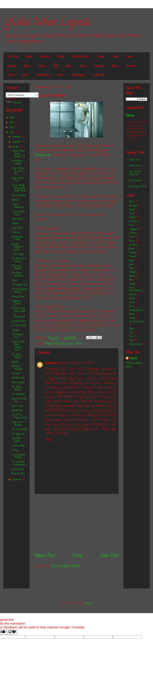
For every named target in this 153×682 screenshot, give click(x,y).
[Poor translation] (12, 632)
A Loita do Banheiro (17, 267)
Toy (130, 332)
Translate (13, 103)
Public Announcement (135, 289)
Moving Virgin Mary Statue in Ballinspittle (19, 312)
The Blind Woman (16, 388)
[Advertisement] (76, 523)
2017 (11, 122)
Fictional (133, 233)
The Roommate (18, 394)
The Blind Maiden (16, 356)
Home (77, 556)
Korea (83, 66)
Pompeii (15, 223)
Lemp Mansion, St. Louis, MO (19, 171)
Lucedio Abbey (18, 446)
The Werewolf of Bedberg (19, 291)
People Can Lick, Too (19, 400)
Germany (11, 66)
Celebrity (133, 221)
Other (60, 75)
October (15, 147)
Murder (59, 343)
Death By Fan (18, 219)
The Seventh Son (19, 285)
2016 (11, 127)
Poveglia (15, 330)
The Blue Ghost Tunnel (19, 260)
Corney (15, 450)
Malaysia (98, 66)
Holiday (132, 252)
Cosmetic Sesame (19, 325)
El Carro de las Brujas (18, 213)
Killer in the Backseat (17, 424)
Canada (100, 57)
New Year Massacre (17, 368)
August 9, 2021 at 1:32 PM (75, 363)
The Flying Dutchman (17, 274)
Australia (44, 57)
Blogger (88, 603)
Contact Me (98, 75)
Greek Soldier (18, 469)
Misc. (131, 280)
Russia (10, 75)
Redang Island (18, 296)
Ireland (41, 66)
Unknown (51, 363)
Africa (29, 57)
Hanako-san (43, 155)
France (129, 57)
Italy (55, 66)
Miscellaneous (78, 75)
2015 (11, 132)
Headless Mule (18, 378)
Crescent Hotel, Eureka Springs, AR (18, 153)
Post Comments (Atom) (65, 566)
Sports (132, 314)
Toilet (78, 343)
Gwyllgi (15, 362)
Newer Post (45, 556)
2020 (12, 118)
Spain (25, 75)
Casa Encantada (19, 195)
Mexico (114, 66)
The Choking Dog (17, 336)
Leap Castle (17, 228)
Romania (130, 66)
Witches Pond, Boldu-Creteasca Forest (18, 346)
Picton (14, 280)
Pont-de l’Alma (18, 473)
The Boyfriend (18, 434)
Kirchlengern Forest (17, 238)
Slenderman (17, 410)
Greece (27, 66)
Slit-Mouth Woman (17, 162)
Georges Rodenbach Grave (17, 247)
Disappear (133, 229)
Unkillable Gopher (16, 440)
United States (43, 75)
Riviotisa (16, 232)
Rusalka (15, 200)
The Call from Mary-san (135, 173)
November (16, 142)
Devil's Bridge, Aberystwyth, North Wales (19, 188)
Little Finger (18, 254)
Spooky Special (135, 310)
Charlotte (16, 373)
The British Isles (80, 57)
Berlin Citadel (18, 382)
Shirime (130, 116)
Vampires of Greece (17, 302)
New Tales (12, 57)
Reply (48, 439)
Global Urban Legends (47, 23)
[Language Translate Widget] (22, 94)
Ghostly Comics (18, 321)
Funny (132, 241)
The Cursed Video (19, 429)
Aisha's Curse (17, 406)
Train (131, 336)
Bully (131, 213)
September (17, 480)
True (131, 340)
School (69, 343)
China (115, 57)
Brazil (60, 57)
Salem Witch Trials (17, 180)
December (16, 137)
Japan (69, 66)
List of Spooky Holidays (18, 456)
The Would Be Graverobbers (19, 463)
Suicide (132, 318)
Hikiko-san (134, 160)
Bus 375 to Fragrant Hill (19, 416)
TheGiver (133, 358)
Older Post (108, 556)
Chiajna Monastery (18, 206)
